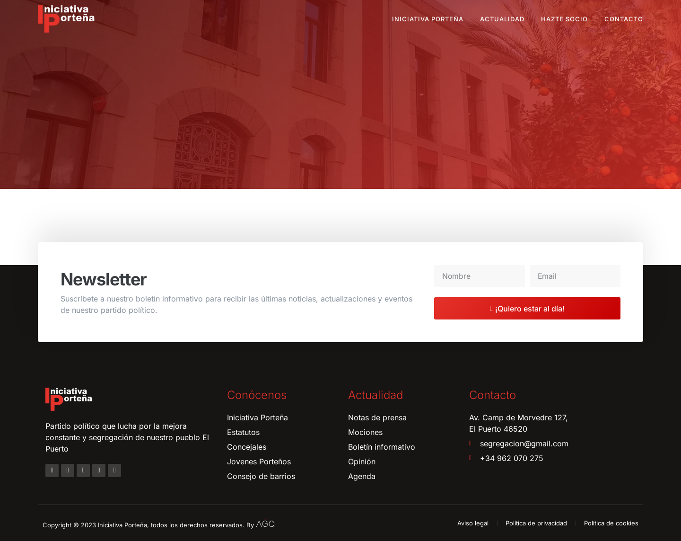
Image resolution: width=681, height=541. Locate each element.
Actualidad (502, 19)
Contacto (623, 19)
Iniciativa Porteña (427, 19)
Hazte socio (564, 19)
